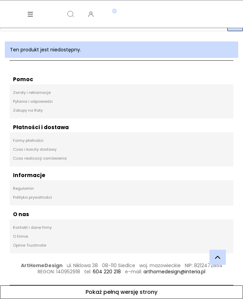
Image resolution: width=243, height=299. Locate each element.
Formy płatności (28, 140)
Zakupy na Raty (28, 110)
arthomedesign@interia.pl (174, 271)
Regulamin (23, 188)
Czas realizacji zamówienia (40, 158)
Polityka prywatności (32, 197)
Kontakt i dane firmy (32, 227)
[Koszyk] (111, 8)
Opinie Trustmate (29, 245)
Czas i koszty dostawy (34, 149)
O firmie (20, 236)
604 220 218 (107, 271)
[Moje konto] (91, 14)
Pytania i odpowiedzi (33, 101)
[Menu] (30, 14)
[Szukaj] (71, 14)
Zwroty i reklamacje (32, 92)
